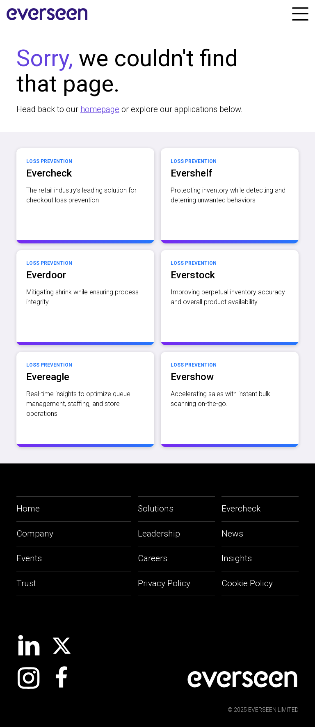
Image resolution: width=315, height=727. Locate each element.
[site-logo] (47, 14)
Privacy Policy (164, 583)
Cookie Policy (247, 583)
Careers (152, 558)
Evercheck (240, 509)
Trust (26, 583)
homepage (99, 109)
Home (28, 509)
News (232, 534)
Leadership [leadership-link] (159, 534)
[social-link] (28, 645)
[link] (300, 14)
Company (34, 534)
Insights (236, 558)
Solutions (155, 509)
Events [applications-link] (29, 558)
